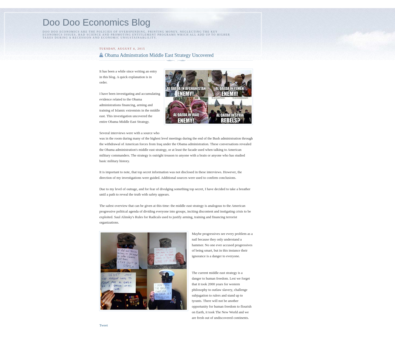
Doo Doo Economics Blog (96, 22)
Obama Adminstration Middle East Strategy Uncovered (159, 55)
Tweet (103, 325)
